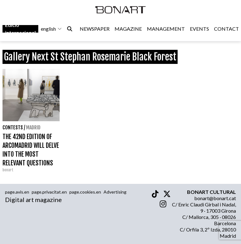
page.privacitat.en (49, 192)
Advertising (115, 192)
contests (13, 127)
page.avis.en (17, 192)
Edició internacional (20, 28)
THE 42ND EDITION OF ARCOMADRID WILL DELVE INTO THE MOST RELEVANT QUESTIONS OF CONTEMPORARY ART (31, 154)
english (51, 29)
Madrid (33, 127)
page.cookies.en (85, 192)
